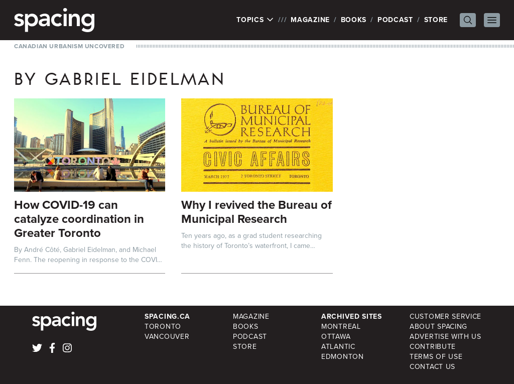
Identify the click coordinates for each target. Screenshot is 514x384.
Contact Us (432, 366)
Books (354, 20)
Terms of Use (436, 356)
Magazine (310, 20)
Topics (255, 20)
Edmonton (342, 356)
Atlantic (338, 346)
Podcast (395, 20)
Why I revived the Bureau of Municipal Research (256, 212)
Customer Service (445, 316)
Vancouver (167, 336)
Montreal (341, 326)
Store (436, 20)
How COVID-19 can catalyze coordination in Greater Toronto (79, 219)
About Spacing (438, 326)
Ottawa (335, 336)
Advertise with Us (445, 336)
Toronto (163, 326)
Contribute (433, 346)
